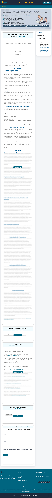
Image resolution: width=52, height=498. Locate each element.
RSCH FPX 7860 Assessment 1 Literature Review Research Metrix (45, 41)
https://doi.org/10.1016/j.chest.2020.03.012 (14, 388)
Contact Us (30, 2)
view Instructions (18, 335)
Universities (4, 6)
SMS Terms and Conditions (13, 457)
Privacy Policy (5, 457)
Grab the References (18, 372)
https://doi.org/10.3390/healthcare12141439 (14, 383)
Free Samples (20, 476)
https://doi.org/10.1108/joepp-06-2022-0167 (17, 369)
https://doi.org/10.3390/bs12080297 (12, 363)
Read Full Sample (18, 167)
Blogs (21, 2)
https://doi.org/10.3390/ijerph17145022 (19, 376)
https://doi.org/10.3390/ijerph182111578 (19, 395)
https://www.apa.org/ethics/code (14, 355)
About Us (25, 2)
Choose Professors (17, 415)
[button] (47, 3)
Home (19, 474)
